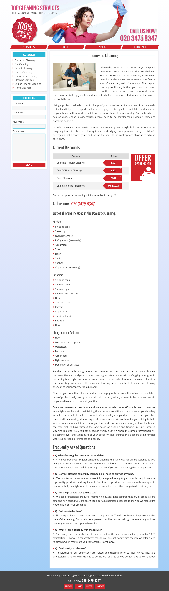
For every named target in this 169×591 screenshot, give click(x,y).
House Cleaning (23, 72)
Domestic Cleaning (25, 60)
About (79, 586)
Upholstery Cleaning (26, 76)
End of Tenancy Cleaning (28, 83)
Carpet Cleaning (23, 68)
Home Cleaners (23, 87)
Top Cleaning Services (35, 8)
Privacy (68, 586)
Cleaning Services (24, 80)
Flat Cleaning (22, 64)
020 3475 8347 (91, 580)
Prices (89, 586)
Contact (100, 586)
